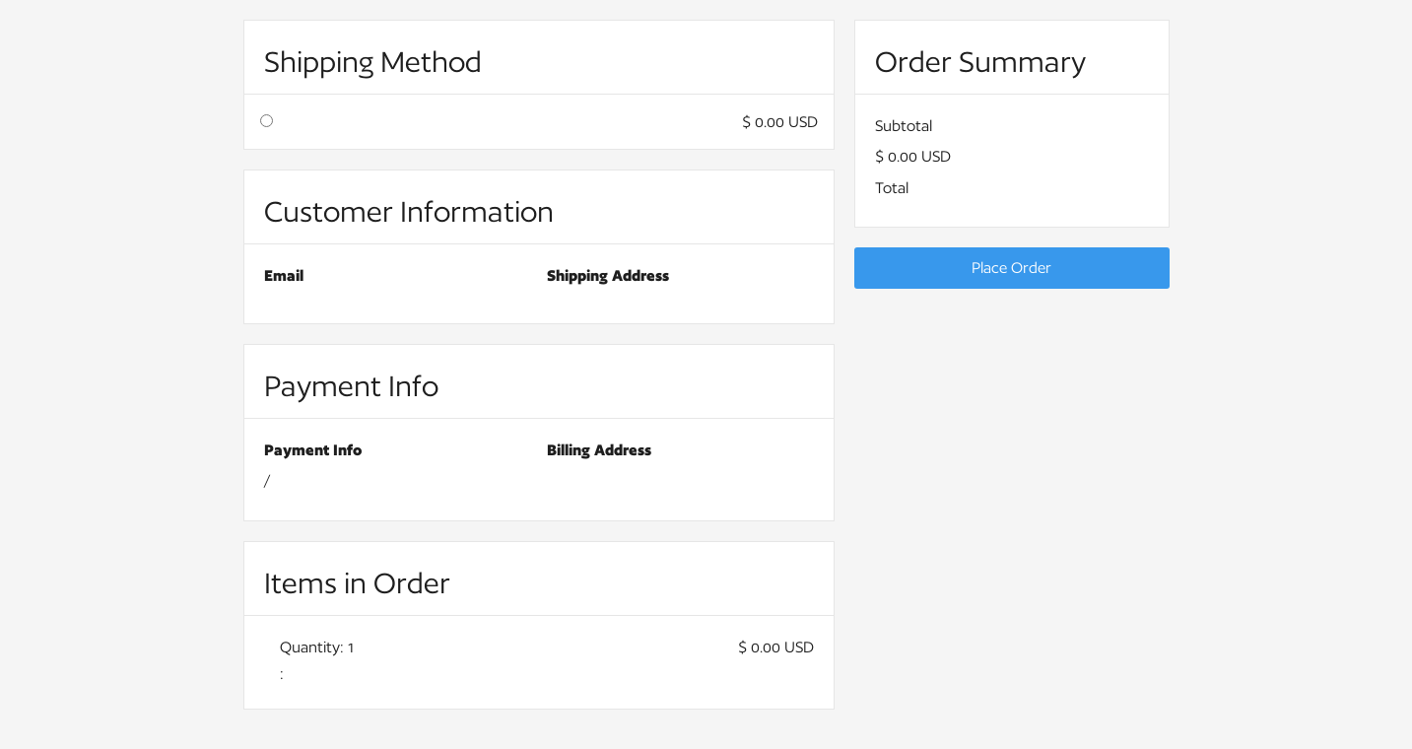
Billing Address (599, 450)
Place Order (1011, 267)
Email (283, 275)
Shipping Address (608, 275)
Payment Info (313, 450)
